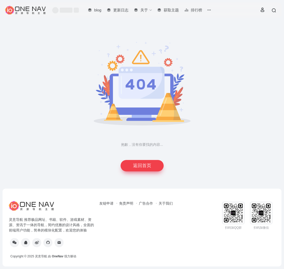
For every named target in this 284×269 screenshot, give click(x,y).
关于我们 (166, 203)
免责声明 (126, 203)
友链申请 (106, 203)
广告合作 (146, 203)
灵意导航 (41, 256)
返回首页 (142, 165)
